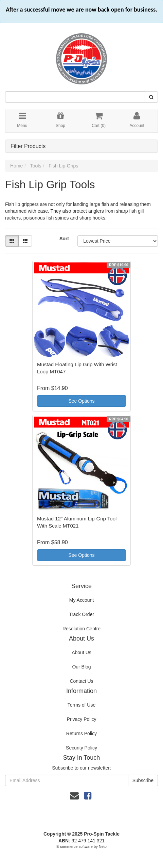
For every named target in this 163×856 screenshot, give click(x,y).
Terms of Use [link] (81, 705)
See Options (81, 401)
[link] (87, 796)
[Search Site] (151, 97)
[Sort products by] (117, 241)
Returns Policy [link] (81, 733)
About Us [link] (81, 652)
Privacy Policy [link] (81, 719)
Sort (64, 238)
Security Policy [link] (81, 747)
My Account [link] (81, 600)
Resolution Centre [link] (81, 628)
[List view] (25, 241)
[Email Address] (66, 780)
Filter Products (28, 146)
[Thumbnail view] (12, 241)
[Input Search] (75, 97)
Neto (103, 846)
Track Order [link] (81, 614)
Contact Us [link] (81, 681)
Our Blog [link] (81, 666)
